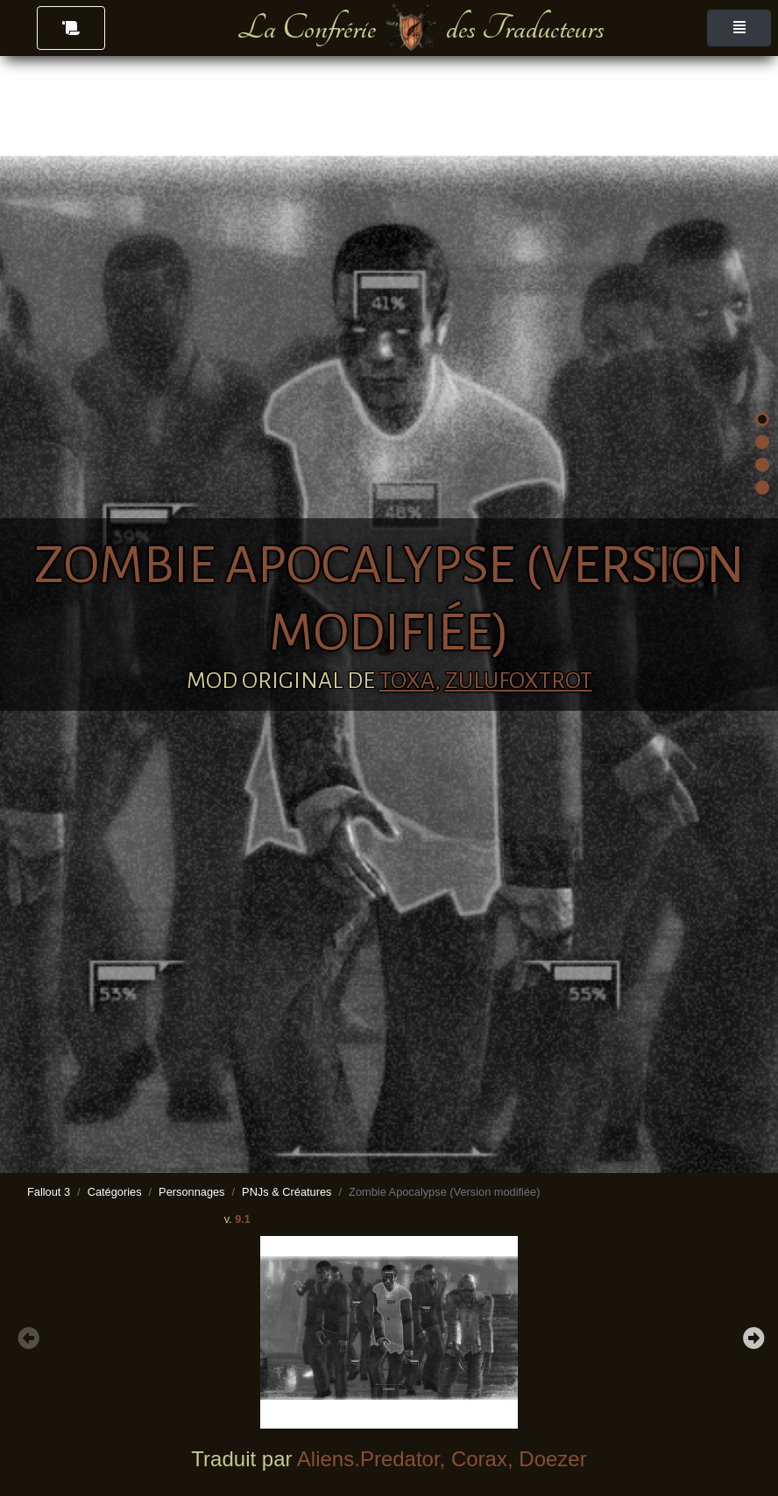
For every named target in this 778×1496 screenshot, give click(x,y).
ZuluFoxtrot (518, 681)
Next (751, 1336)
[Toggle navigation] (739, 28)
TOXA (407, 681)
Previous (26, 1336)
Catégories (115, 1191)
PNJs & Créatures (286, 1191)
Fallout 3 (48, 1191)
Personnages (191, 1191)
